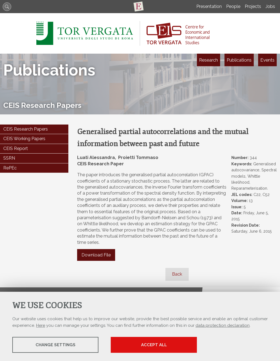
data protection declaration (223, 325)
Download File (96, 255)
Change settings (55, 344)
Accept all (154, 344)
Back (177, 274)
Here (40, 325)
